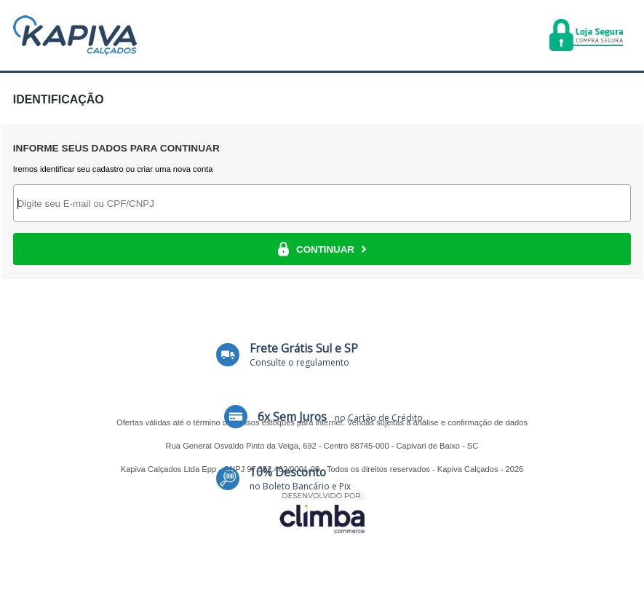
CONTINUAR (322, 249)
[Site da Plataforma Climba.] (322, 512)
